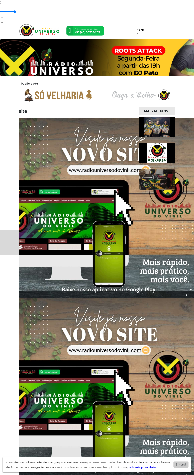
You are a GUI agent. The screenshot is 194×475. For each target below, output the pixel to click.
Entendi (181, 464)
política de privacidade (141, 467)
